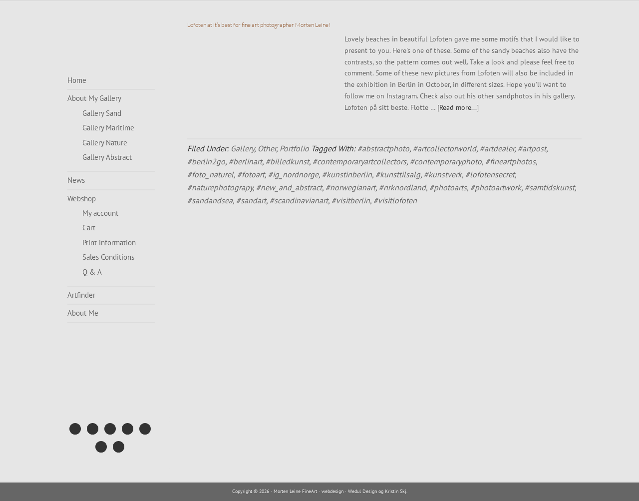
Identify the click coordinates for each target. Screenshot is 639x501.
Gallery (242, 148)
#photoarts (448, 187)
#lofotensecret (490, 174)
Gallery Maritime (108, 127)
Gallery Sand (101, 113)
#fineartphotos (510, 161)
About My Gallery (94, 98)
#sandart (251, 200)
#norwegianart (350, 187)
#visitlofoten (395, 200)
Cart (88, 227)
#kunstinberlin (347, 174)
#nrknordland (402, 187)
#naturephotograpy (220, 187)
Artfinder (81, 295)
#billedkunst (287, 161)
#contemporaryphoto (446, 161)
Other (267, 148)
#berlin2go (206, 161)
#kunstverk (443, 174)
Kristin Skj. (396, 491)
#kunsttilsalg (397, 174)
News (76, 180)
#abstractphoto (383, 148)
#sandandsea (210, 200)
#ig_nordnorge (293, 174)
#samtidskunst (550, 187)
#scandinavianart (299, 200)
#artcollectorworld (444, 148)
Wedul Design (362, 491)
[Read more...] (458, 107)
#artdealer (497, 148)
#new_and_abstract (289, 187)
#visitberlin (350, 200)
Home (76, 80)
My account (100, 213)
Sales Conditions (108, 257)
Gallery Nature (104, 142)
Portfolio (294, 148)
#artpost (532, 148)
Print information (109, 242)
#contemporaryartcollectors (359, 161)
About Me (82, 313)
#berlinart (245, 161)
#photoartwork (495, 187)
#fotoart (251, 174)
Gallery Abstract (107, 157)
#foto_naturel (210, 174)
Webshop (81, 198)
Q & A (92, 272)
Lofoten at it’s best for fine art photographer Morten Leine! (258, 24)
